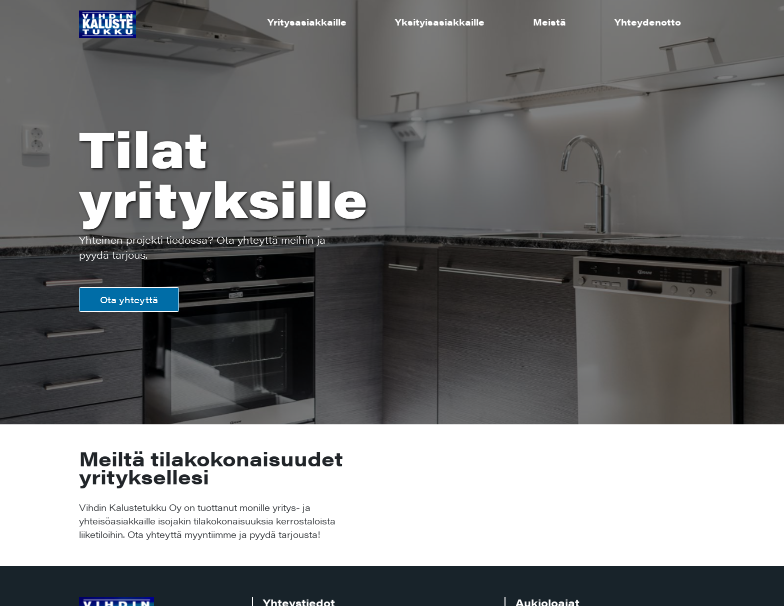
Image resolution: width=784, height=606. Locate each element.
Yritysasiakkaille (307, 22)
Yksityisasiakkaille (439, 22)
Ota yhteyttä (129, 299)
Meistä (549, 22)
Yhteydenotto (647, 22)
